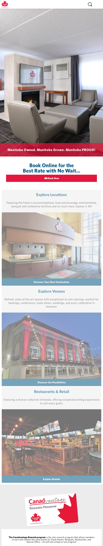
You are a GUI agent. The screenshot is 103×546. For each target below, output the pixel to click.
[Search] (90, 4)
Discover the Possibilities (51, 382)
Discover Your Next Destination (51, 282)
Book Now (53, 178)
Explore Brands (51, 479)
